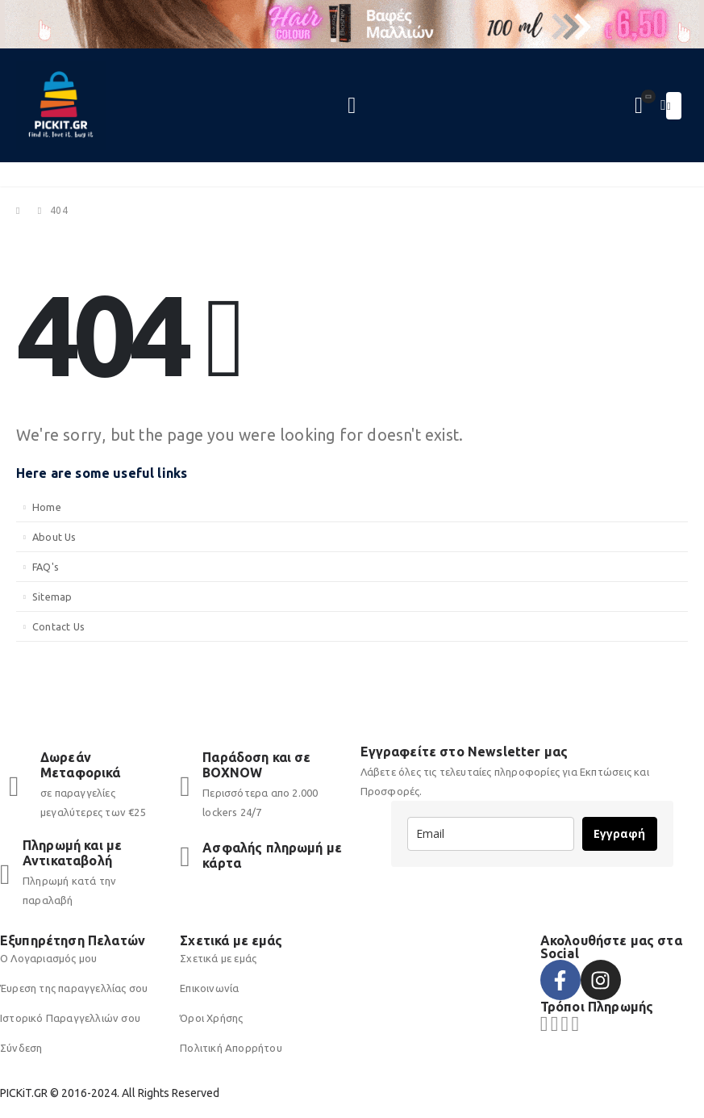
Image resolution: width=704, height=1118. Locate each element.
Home (46, 507)
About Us (54, 536)
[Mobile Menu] (673, 105)
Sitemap (52, 596)
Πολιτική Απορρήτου (231, 1047)
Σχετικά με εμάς (218, 958)
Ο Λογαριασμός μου (48, 958)
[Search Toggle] (352, 105)
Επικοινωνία (209, 988)
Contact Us (58, 626)
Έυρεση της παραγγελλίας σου (74, 988)
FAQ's (45, 566)
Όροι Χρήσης (211, 1018)
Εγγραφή (619, 833)
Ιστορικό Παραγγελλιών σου (70, 1018)
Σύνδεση (21, 1047)
